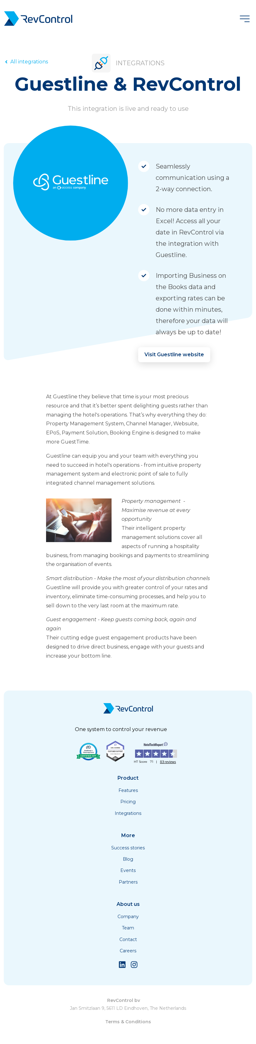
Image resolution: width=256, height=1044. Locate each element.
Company (128, 916)
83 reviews (168, 762)
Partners (128, 882)
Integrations (128, 813)
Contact (128, 939)
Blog (128, 859)
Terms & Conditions (128, 1022)
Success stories (128, 848)
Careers (128, 951)
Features (128, 790)
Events (128, 870)
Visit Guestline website (174, 355)
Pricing (128, 802)
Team (128, 928)
